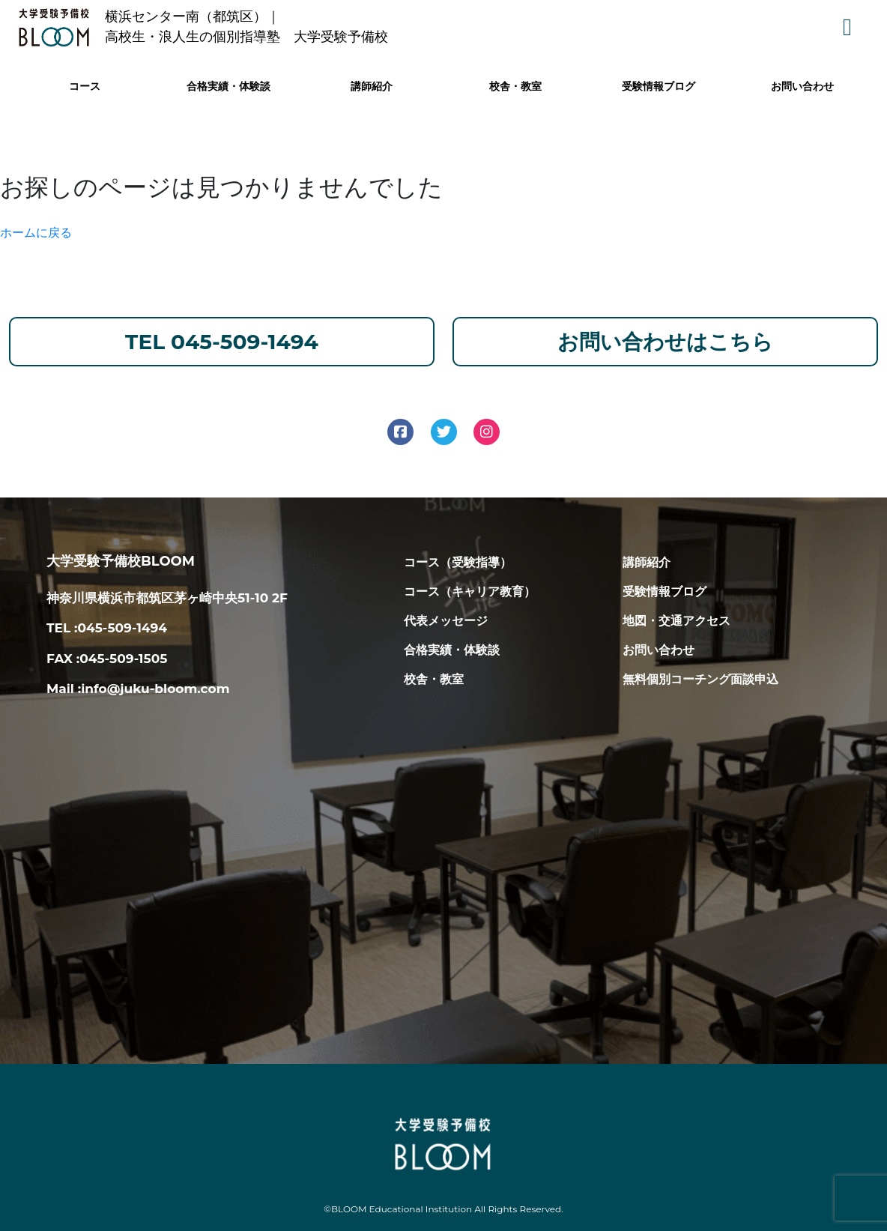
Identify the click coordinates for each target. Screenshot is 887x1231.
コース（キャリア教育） (470, 591)
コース (84, 86)
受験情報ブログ (658, 86)
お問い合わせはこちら (665, 341)
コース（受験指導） (458, 562)
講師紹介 (372, 86)
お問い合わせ (802, 86)
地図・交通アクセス (676, 621)
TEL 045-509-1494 (221, 341)
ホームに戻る (36, 233)
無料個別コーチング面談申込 (700, 679)
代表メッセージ (446, 621)
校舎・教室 (515, 86)
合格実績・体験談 (228, 86)
